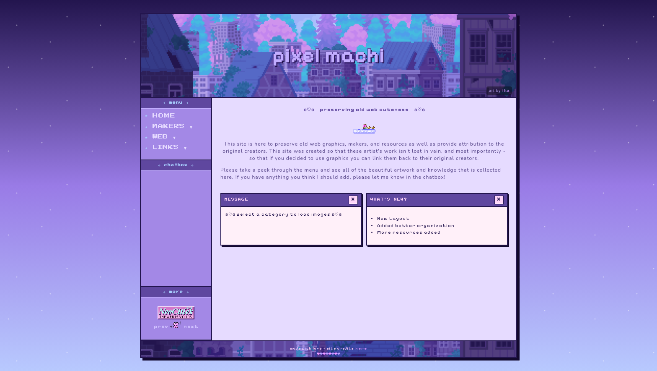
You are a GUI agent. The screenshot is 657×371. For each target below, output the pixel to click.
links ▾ (169, 147)
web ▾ (164, 136)
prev (161, 326)
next (191, 326)
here (361, 348)
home (164, 115)
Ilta (506, 91)
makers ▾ (172, 126)
